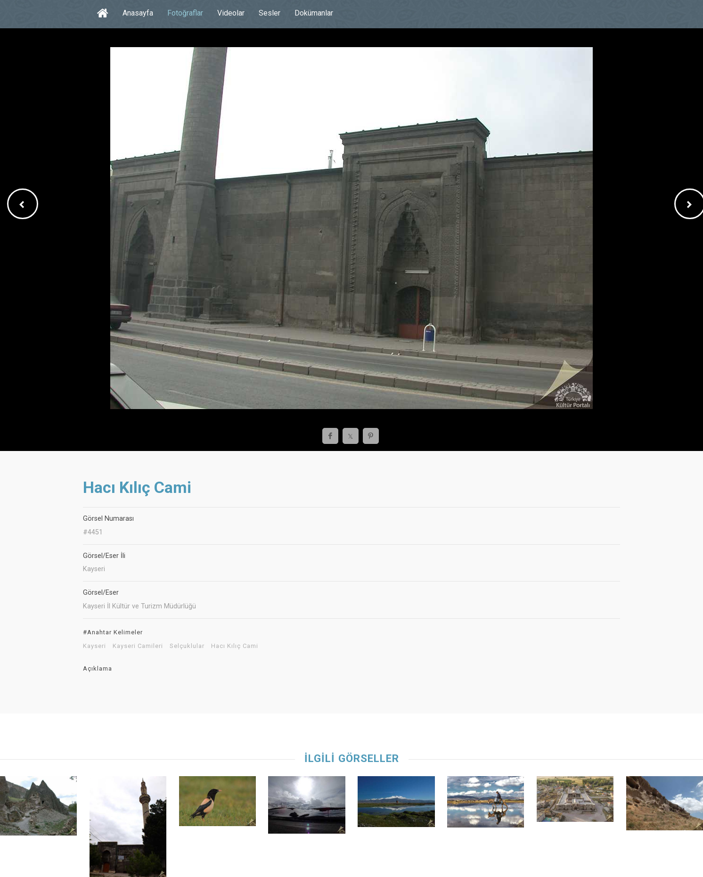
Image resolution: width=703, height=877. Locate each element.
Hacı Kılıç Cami (234, 646)
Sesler (269, 12)
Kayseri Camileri (138, 646)
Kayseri (94, 646)
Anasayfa (138, 12)
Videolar (231, 12)
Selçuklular (187, 646)
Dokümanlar (313, 12)
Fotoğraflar (185, 12)
